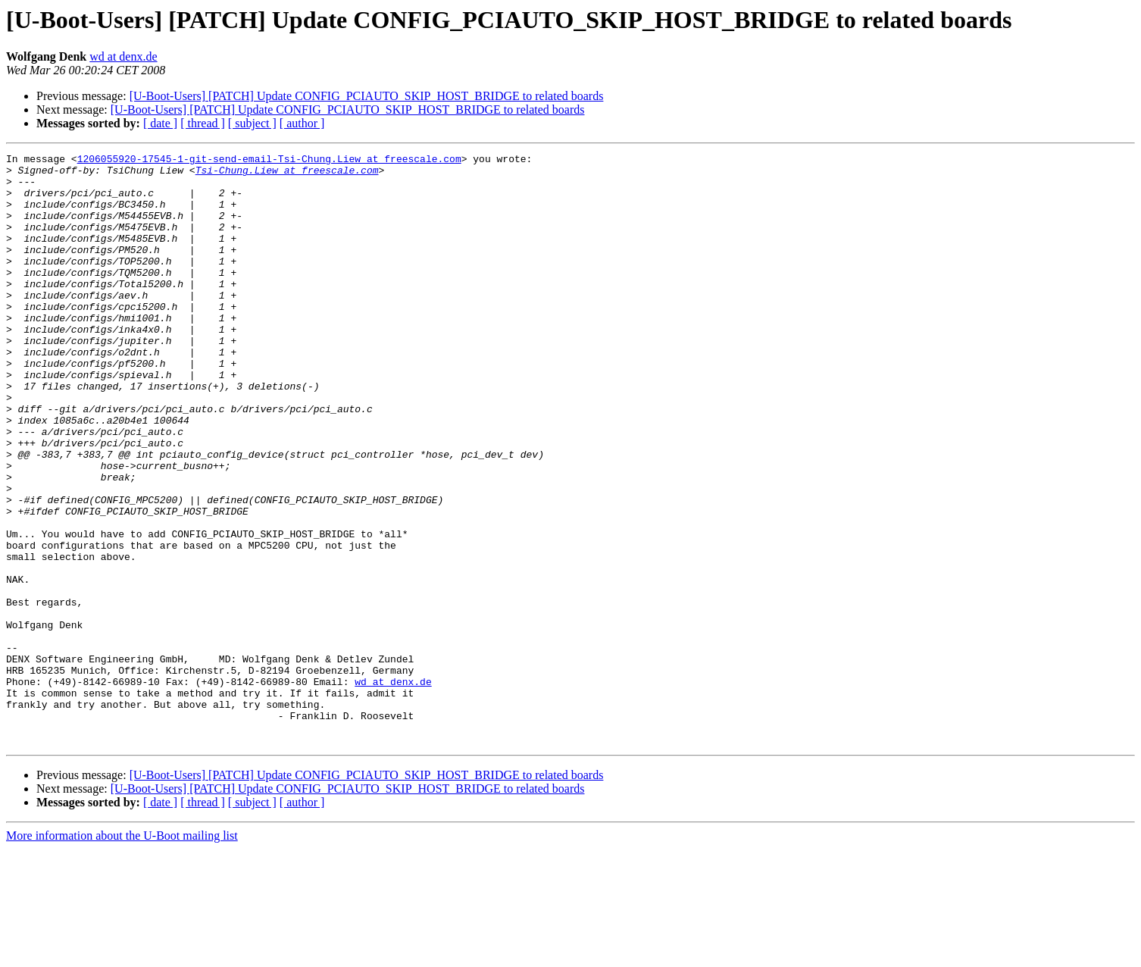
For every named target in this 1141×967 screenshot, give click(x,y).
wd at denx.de (123, 56)
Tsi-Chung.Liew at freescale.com (287, 174)
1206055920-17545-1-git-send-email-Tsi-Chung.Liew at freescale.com (269, 160)
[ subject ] (252, 123)
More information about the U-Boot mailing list (122, 953)
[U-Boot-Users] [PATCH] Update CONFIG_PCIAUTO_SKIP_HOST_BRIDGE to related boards (367, 95)
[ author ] (302, 123)
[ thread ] (202, 123)
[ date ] (160, 123)
